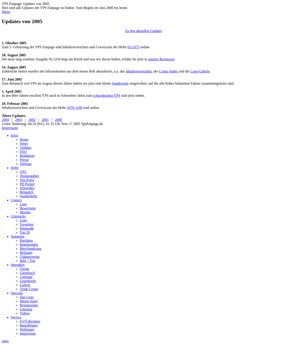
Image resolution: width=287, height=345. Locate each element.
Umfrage (26, 277)
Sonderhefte (28, 196)
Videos (25, 313)
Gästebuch (27, 273)
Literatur (26, 309)
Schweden (27, 188)
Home (24, 139)
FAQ (23, 152)
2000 (58, 120)
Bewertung (27, 208)
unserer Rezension (161, 59)
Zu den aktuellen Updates (143, 31)
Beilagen (26, 253)
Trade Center (29, 289)
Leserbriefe (28, 281)
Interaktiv (18, 265)
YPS (23, 172)
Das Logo (27, 297)
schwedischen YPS (106, 95)
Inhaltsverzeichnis (139, 71)
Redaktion (27, 156)
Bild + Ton (27, 261)
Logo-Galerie (200, 71)
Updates (25, 147)
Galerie (25, 285)
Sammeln (17, 236)
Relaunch (26, 192)
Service (16, 317)
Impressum (10, 128)
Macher (25, 212)
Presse (24, 160)
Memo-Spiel (29, 301)
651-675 (133, 47)
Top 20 (25, 232)
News (24, 143)
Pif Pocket (27, 184)
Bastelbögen (28, 325)
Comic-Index (168, 71)
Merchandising (30, 249)
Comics (16, 200)
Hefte (15, 168)
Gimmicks (18, 216)
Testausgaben (29, 176)
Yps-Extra (27, 180)
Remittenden (29, 244)
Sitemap (25, 164)
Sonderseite (120, 83)
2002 (31, 120)
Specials (17, 293)
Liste (23, 204)
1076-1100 (74, 108)
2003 (18, 120)
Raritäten (26, 240)
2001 (45, 120)
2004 (5, 120)
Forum (24, 269)
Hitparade (27, 228)
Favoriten (26, 224)
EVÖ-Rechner (30, 321)
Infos (14, 135)
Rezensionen (29, 305)
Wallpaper (27, 329)
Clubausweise (30, 257)
